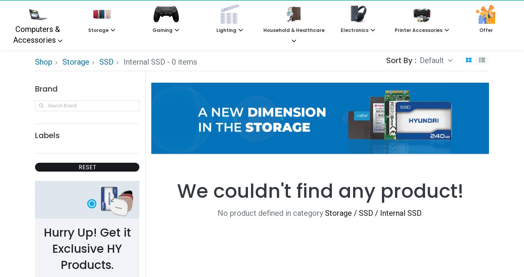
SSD (106, 62)
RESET (87, 167)
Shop (43, 62)
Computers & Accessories (36, 25)
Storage (75, 62)
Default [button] (433, 60)
